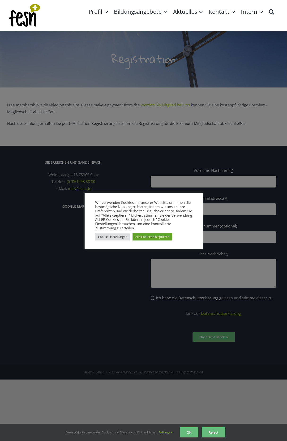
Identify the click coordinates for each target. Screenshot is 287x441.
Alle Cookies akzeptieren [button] (152, 237)
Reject (213, 432)
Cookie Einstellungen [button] (112, 237)
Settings (166, 432)
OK (189, 432)
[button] (271, 11)
